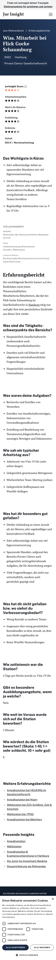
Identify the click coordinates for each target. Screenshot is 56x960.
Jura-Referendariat (13, 30)
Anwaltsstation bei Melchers (24, 819)
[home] (13, 14)
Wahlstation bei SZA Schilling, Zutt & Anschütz (29, 806)
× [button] (53, 899)
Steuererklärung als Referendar (26, 866)
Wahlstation (14, 846)
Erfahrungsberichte (39, 30)
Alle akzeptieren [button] (15, 947)
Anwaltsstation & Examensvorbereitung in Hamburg (28, 853)
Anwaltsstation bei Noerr (22, 799)
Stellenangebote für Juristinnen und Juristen (28, 6)
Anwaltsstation (16, 841)
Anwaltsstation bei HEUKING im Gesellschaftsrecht (26, 792)
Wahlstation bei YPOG (20, 814)
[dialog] (28, 928)
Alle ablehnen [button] (42, 947)
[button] (50, 14)
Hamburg (34, 305)
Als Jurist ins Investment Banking (27, 861)
